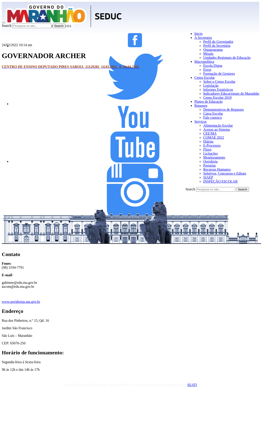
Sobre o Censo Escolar (219, 81)
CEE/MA (209, 133)
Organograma (213, 49)
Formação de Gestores (219, 73)
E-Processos (211, 145)
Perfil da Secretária (216, 45)
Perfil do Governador (218, 41)
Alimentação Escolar (218, 125)
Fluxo (207, 149)
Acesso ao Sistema (216, 129)
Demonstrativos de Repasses (223, 109)
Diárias (208, 141)
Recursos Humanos (217, 169)
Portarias (209, 165)
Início (198, 34)
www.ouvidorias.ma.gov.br (21, 302)
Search (7, 26)
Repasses (200, 105)
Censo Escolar (204, 77)
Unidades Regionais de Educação (227, 57)
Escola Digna (212, 65)
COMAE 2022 (213, 137)
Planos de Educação (208, 101)
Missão (208, 53)
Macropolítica (204, 61)
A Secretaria (203, 37)
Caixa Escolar (213, 113)
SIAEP (208, 177)
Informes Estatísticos (218, 89)
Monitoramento (214, 157)
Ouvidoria (210, 161)
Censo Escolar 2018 (217, 97)
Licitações (210, 153)
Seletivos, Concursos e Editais (224, 173)
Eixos (207, 69)
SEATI (192, 385)
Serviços (200, 121)
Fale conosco (212, 117)
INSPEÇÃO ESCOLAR (220, 181)
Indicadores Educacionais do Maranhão (231, 93)
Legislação (210, 85)
